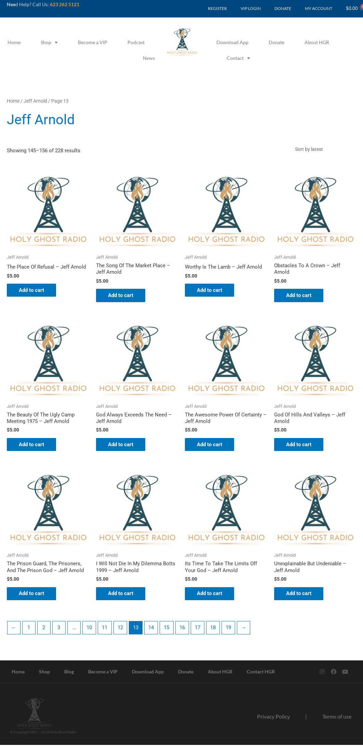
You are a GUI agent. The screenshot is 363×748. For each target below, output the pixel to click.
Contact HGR (261, 675)
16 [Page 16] (183, 631)
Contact (238, 58)
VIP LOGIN (251, 8)
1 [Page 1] (29, 631)
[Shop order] (323, 149)
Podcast (136, 42)
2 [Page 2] (44, 631)
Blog (69, 675)
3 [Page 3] (59, 631)
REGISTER (217, 8)
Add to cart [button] (33, 291)
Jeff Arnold (35, 101)
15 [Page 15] (168, 631)
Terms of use (336, 720)
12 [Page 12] (121, 631)
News (149, 58)
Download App (232, 42)
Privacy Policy (273, 720)
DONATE (282, 8)
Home (14, 42)
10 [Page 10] (90, 631)
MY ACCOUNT (318, 8)
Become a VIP (92, 42)
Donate (276, 42)
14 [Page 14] (152, 631)
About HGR (317, 42)
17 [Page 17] (199, 631)
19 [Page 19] (230, 631)
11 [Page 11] (105, 631)
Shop (49, 42)
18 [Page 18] (214, 631)
